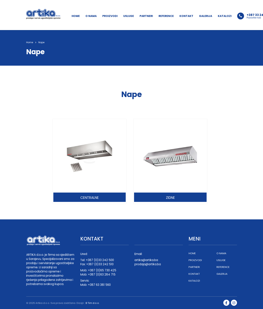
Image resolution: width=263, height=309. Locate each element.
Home (29, 42)
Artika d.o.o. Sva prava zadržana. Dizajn (60, 303)
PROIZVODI (110, 16)
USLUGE (128, 16)
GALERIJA (205, 16)
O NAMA (91, 16)
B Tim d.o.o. (93, 303)
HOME (76, 16)
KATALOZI (224, 16)
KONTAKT (186, 16)
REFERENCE (166, 16)
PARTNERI (146, 16)
